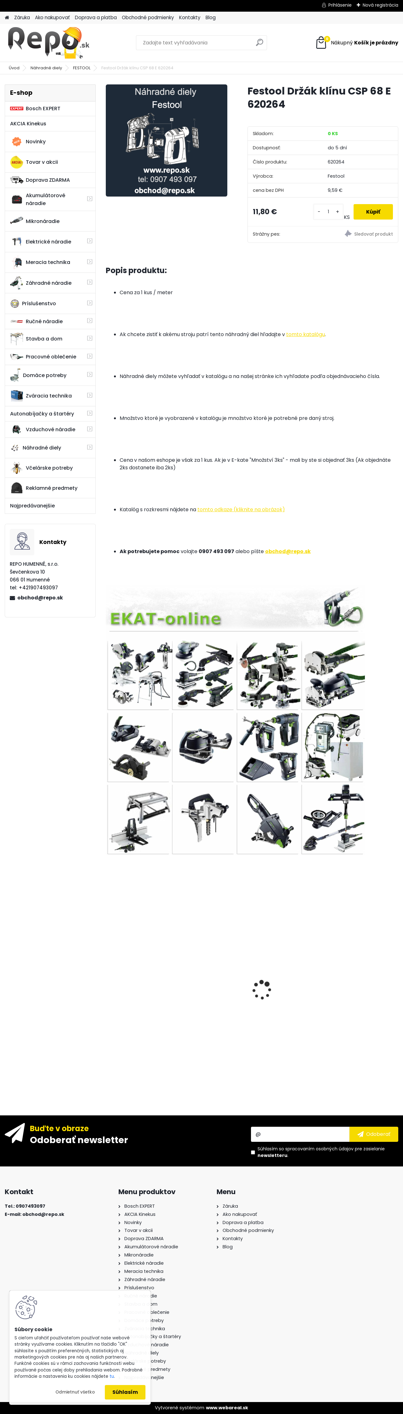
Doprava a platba (96, 17)
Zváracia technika (41, 396)
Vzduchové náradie (42, 429)
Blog (211, 17)
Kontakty (190, 17)
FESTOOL (81, 68)
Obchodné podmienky (148, 17)
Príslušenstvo (33, 303)
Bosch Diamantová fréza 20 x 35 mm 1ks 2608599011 (283, 1021)
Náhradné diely (46, 68)
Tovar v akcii (34, 162)
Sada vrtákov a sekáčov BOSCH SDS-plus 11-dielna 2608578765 (140, 964)
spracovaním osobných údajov (319, 1149)
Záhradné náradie (40, 282)
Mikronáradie (35, 221)
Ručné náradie (36, 321)
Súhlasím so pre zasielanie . (321, 1152)
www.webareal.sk (227, 1408)
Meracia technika (40, 262)
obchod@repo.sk (40, 597)
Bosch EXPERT (35, 108)
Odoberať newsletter (79, 1140)
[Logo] (48, 43)
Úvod (14, 68)
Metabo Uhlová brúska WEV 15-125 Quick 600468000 (212, 936)
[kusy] (328, 211)
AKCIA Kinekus (28, 123)
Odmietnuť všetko (75, 1392)
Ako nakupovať (52, 17)
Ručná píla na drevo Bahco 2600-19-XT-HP (360, 966)
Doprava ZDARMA (40, 180)
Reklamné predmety (43, 488)
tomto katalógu (305, 334)
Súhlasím (125, 1392)
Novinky (28, 141)
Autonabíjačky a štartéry (42, 413)
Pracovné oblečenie (43, 356)
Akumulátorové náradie (37, 199)
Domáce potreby (38, 375)
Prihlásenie (340, 5)
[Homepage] (7, 18)
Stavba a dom (36, 339)
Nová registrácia (380, 5)
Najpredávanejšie (32, 505)
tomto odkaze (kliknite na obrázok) (241, 509)
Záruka (22, 17)
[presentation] (109, 979)
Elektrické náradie (40, 241)
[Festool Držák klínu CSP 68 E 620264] (166, 140)
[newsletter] (374, 1134)
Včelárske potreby (41, 468)
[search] (259, 45)
